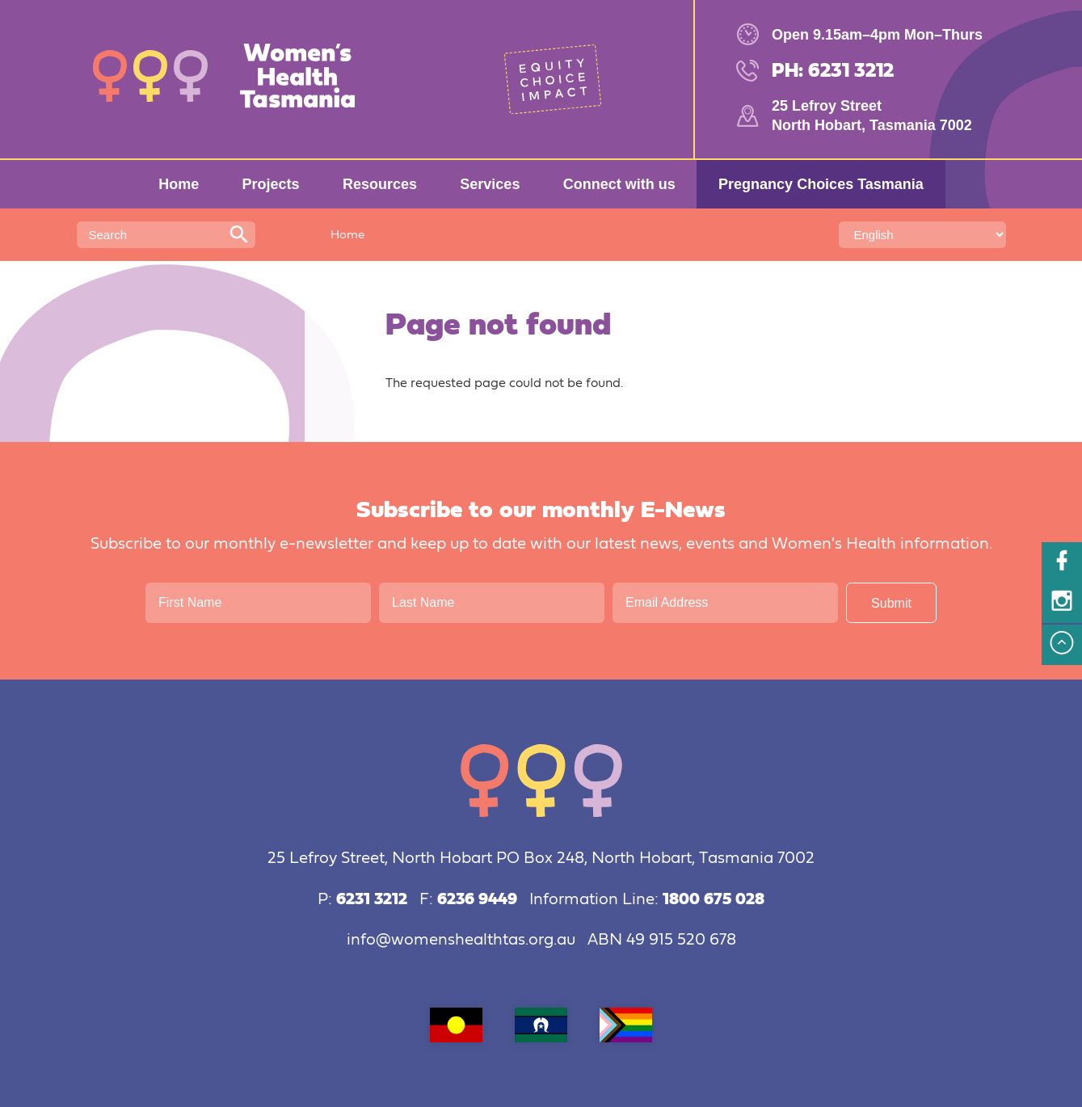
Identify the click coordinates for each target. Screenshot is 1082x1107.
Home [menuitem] (178, 184)
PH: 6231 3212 (833, 71)
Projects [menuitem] (271, 184)
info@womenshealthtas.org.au (461, 940)
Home (347, 235)
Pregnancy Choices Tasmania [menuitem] (821, 184)
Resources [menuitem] (380, 184)
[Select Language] (922, 234)
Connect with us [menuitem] (619, 184)
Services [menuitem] (490, 184)
